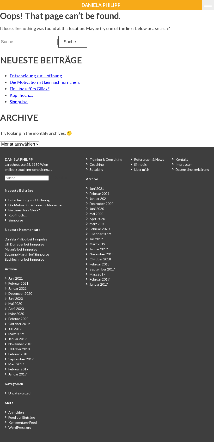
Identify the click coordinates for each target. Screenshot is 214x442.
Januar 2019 (17, 339)
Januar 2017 (17, 374)
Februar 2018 (18, 354)
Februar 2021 (18, 283)
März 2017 (16, 364)
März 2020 (16, 314)
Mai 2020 (15, 303)
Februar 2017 (18, 369)
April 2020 (16, 309)
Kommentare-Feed (22, 422)
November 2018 (20, 344)
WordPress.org (19, 427)
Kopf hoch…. (21, 95)
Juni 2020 (15, 298)
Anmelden (16, 412)
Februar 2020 (18, 319)
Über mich (141, 169)
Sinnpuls (140, 164)
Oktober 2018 (19, 349)
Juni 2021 (15, 278)
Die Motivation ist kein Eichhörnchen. (45, 82)
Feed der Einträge (21, 417)
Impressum (184, 164)
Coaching (97, 164)
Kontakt (182, 159)
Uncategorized (19, 393)
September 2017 (21, 359)
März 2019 (16, 334)
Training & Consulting (106, 159)
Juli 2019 (15, 329)
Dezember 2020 (20, 293)
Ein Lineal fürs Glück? (29, 88)
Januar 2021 (17, 288)
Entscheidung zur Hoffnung (36, 75)
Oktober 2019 (19, 324)
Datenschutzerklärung (192, 169)
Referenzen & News (149, 159)
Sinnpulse (19, 101)
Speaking (96, 169)
